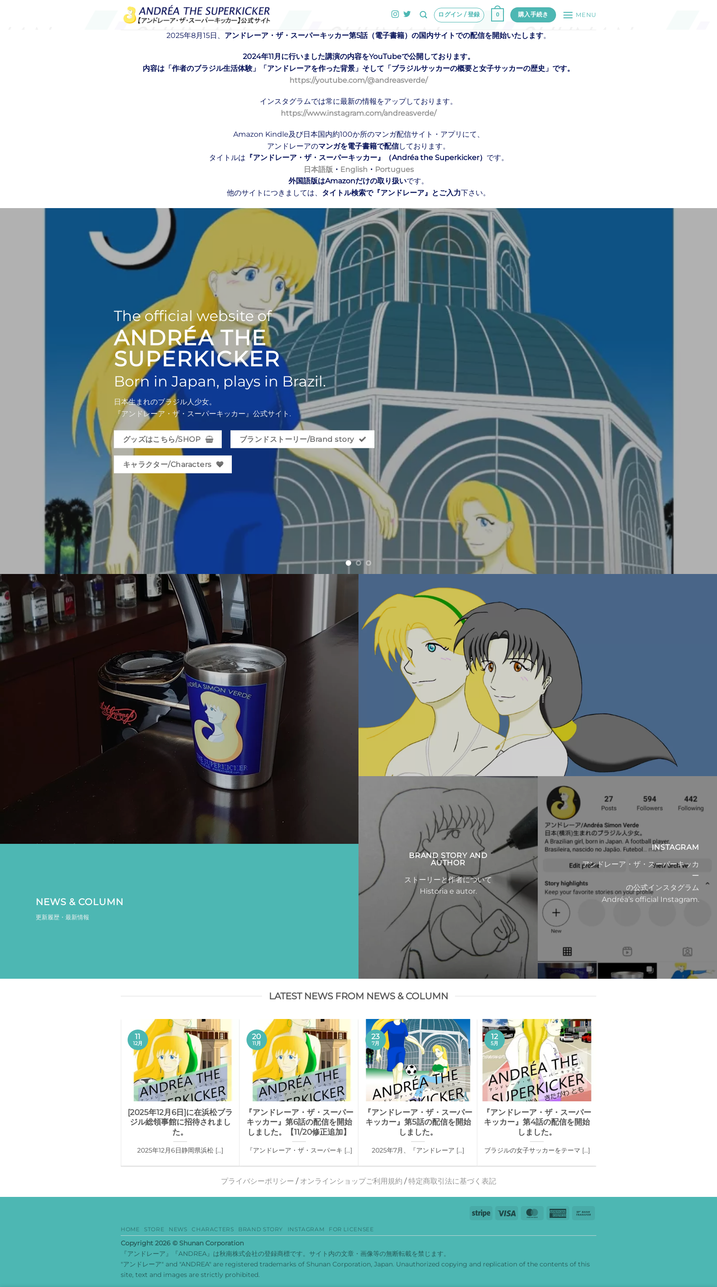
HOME (130, 1229)
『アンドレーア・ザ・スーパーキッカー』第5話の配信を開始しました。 (418, 1122)
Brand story (260, 1229)
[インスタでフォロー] (395, 15)
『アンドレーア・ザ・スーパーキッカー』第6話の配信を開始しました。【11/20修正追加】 (299, 1122)
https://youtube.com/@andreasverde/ (358, 80)
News (178, 1229)
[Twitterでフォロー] (407, 15)
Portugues (394, 169)
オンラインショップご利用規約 (351, 1181)
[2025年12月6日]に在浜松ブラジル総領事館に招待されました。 (180, 1122)
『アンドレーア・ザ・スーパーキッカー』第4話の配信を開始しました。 (536, 1122)
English (354, 169)
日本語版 (318, 169)
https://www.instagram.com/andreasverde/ (358, 113)
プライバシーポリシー (257, 1181)
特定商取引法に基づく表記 (452, 1181)
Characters (213, 1229)
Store (154, 1229)
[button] (423, 15)
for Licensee (351, 1229)
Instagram (306, 1229)
